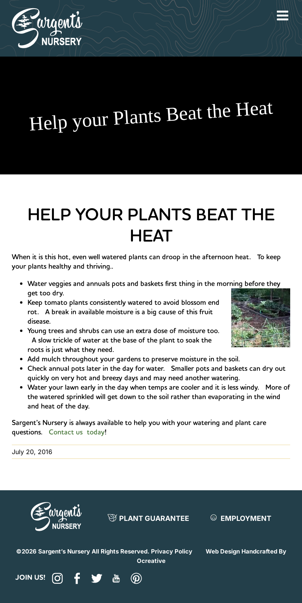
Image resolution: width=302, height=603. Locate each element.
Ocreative (151, 561)
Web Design (223, 551)
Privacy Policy (171, 551)
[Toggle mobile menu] (283, 15)
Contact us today (77, 431)
